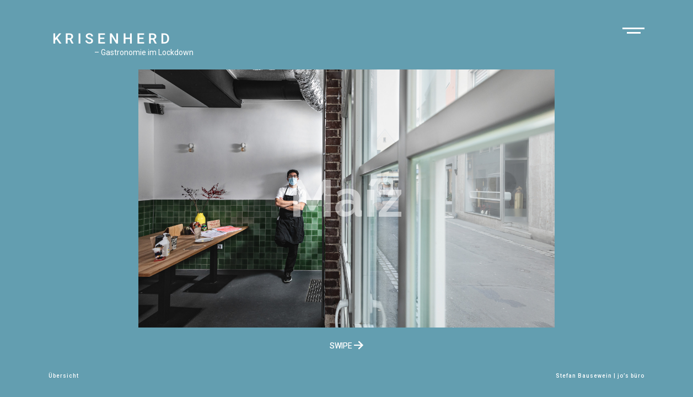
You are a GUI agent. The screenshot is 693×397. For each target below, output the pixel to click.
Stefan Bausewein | (586, 376)
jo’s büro (630, 376)
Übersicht (64, 376)
